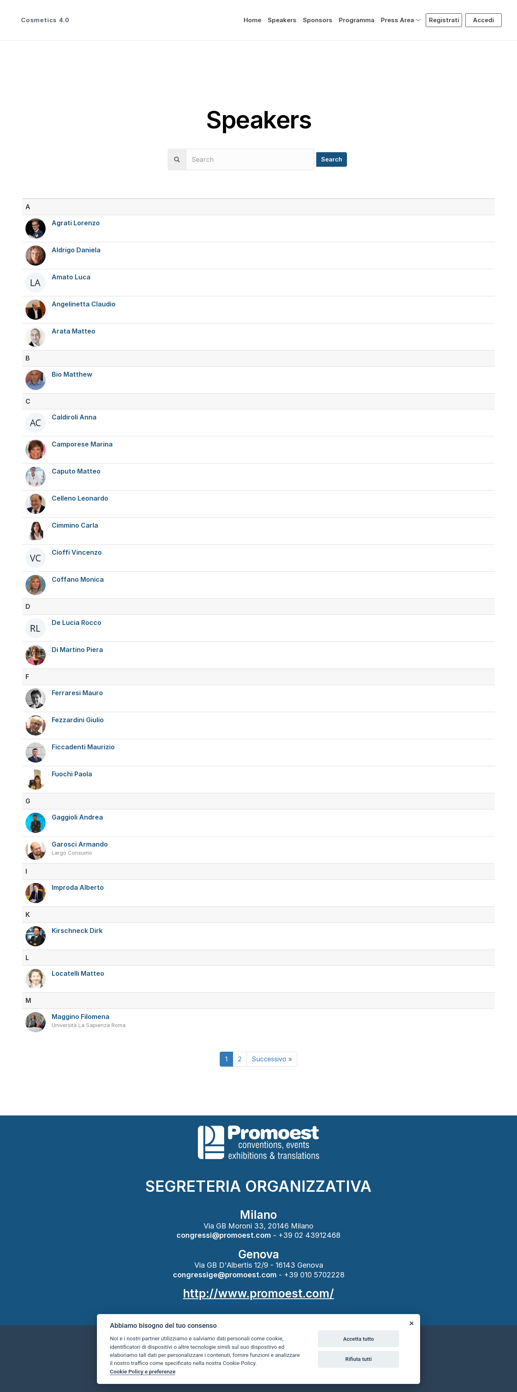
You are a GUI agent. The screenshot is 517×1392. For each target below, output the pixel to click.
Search (331, 159)
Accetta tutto (358, 1339)
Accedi (483, 20)
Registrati (444, 20)
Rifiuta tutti (358, 1359)
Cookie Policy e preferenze (142, 1371)
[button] (400, 20)
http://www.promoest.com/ (258, 1293)
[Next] (271, 1059)
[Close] (411, 1323)
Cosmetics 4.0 (45, 20)
